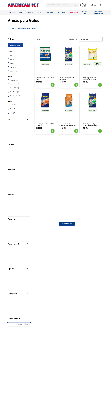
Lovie (12, 63)
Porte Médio (14, 88)
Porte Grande (14, 92)
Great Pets (13, 71)
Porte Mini (14, 80)
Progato (13, 67)
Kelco (12, 55)
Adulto (13, 105)
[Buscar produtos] (75, 5)
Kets (12, 59)
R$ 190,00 (26, 324)
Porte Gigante (15, 96)
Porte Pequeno (15, 84)
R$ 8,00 (20, 324)
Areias (33, 28)
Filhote (13, 109)
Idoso (12, 113)
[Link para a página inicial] (9, 28)
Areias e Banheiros (24, 28)
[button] (19, 52)
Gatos (14, 28)
